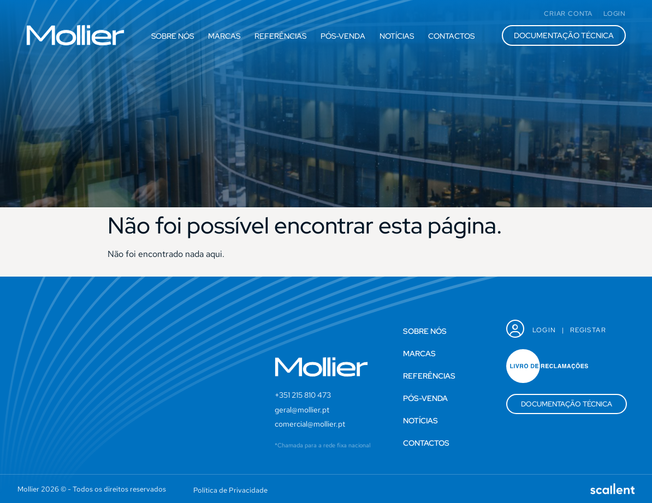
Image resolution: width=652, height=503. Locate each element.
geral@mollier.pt (302, 410)
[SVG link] (75, 35)
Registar (588, 330)
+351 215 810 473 (303, 395)
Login (544, 330)
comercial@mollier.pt (310, 424)
